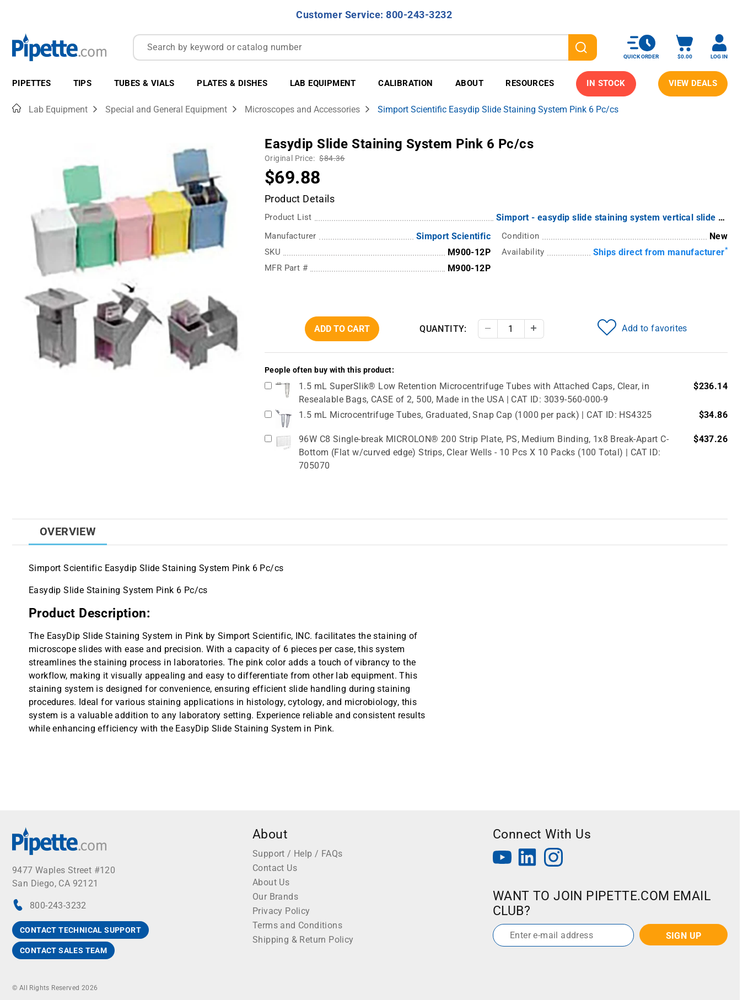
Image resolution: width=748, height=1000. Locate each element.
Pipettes (31, 83)
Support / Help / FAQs (297, 853)
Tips (82, 83)
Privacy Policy (281, 911)
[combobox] (365, 47)
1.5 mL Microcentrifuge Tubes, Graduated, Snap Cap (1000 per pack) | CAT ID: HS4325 (475, 415)
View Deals (693, 83)
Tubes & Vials (144, 83)
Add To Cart (342, 329)
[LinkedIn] (527, 858)
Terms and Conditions (297, 925)
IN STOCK (605, 83)
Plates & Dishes (232, 83)
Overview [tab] (68, 531)
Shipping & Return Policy (303, 939)
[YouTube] (502, 858)
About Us (270, 882)
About (469, 83)
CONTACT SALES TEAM (63, 950)
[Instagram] (553, 858)
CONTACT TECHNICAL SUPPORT (80, 930)
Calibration (405, 83)
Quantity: (443, 329)
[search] (582, 47)
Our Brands (275, 896)
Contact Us (274, 868)
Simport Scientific (453, 236)
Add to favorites (642, 327)
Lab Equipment (323, 83)
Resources (529, 83)
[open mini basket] (684, 47)
